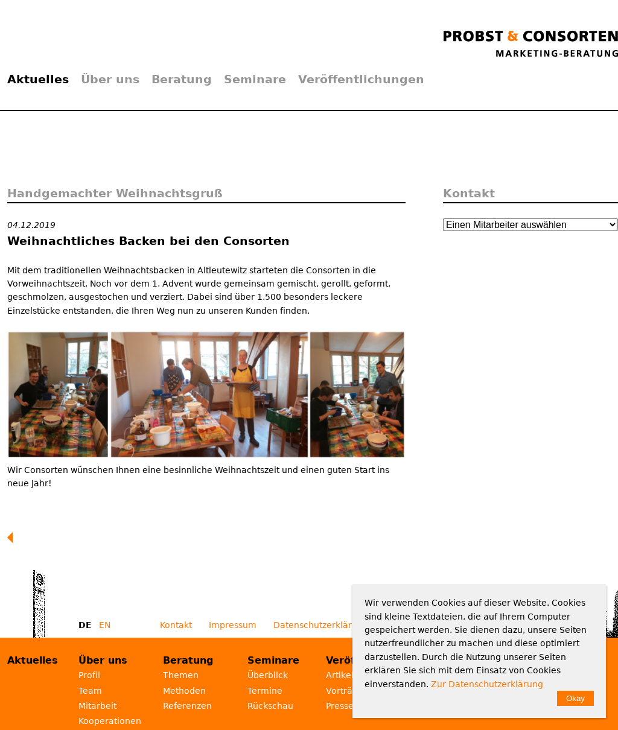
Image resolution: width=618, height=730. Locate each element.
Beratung (181, 79)
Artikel (340, 675)
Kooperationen (109, 721)
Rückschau (270, 706)
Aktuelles (38, 79)
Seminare (255, 79)
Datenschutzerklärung (320, 625)
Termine (264, 691)
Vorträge (344, 691)
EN (104, 625)
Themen (181, 675)
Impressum (232, 625)
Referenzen (187, 706)
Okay (575, 698)
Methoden (184, 691)
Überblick (267, 675)
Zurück (12, 537)
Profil (89, 675)
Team (90, 691)
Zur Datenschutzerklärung (487, 684)
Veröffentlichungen (361, 79)
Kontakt (176, 625)
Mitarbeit (97, 706)
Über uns (110, 79)
